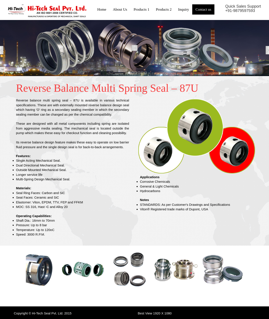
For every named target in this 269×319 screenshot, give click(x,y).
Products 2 (164, 9)
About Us (120, 9)
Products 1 (141, 9)
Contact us (203, 9)
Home (101, 9)
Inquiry (183, 9)
